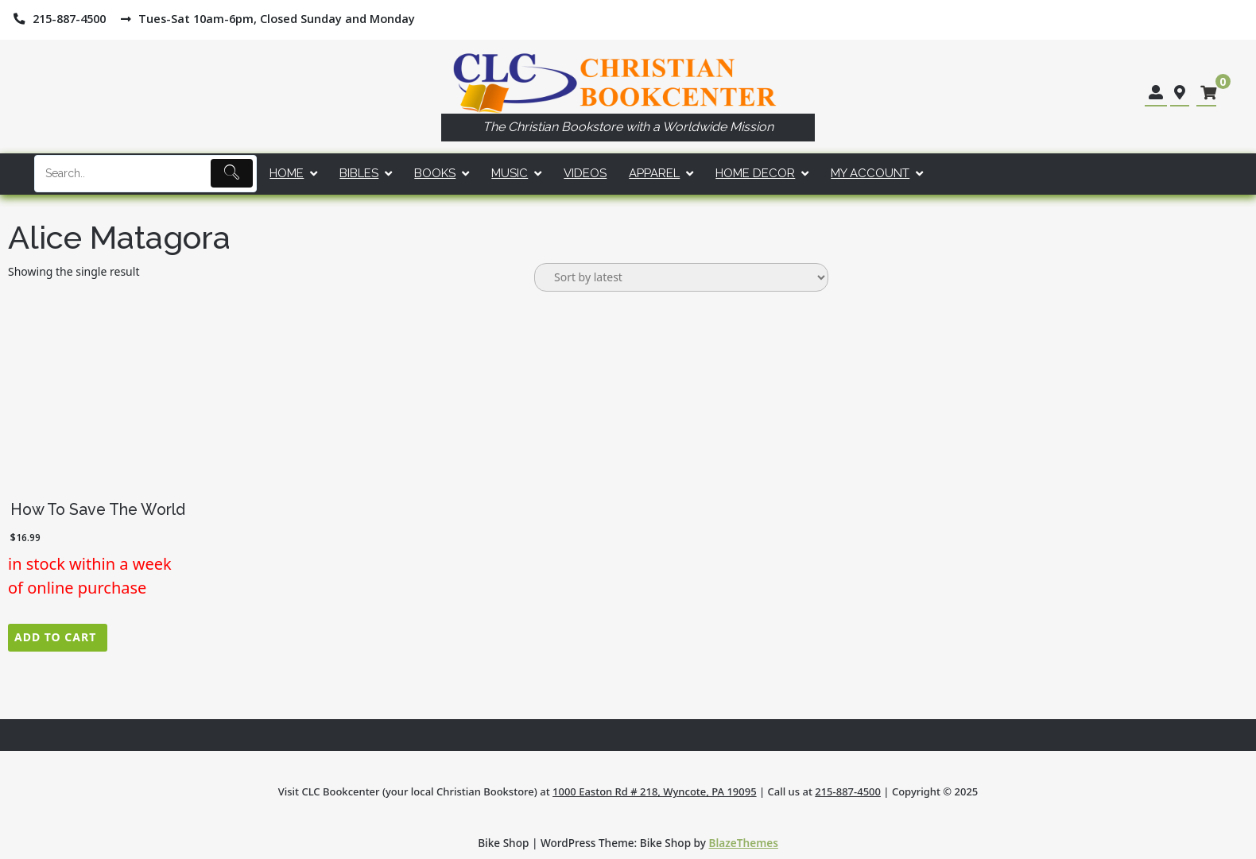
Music (509, 173)
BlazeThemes (743, 842)
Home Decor (755, 173)
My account (870, 173)
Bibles (358, 173)
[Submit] (232, 173)
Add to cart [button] (55, 636)
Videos (585, 173)
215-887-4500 (848, 791)
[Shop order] (681, 277)
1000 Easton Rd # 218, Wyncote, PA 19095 (654, 791)
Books (434, 173)
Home (286, 173)
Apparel (654, 173)
